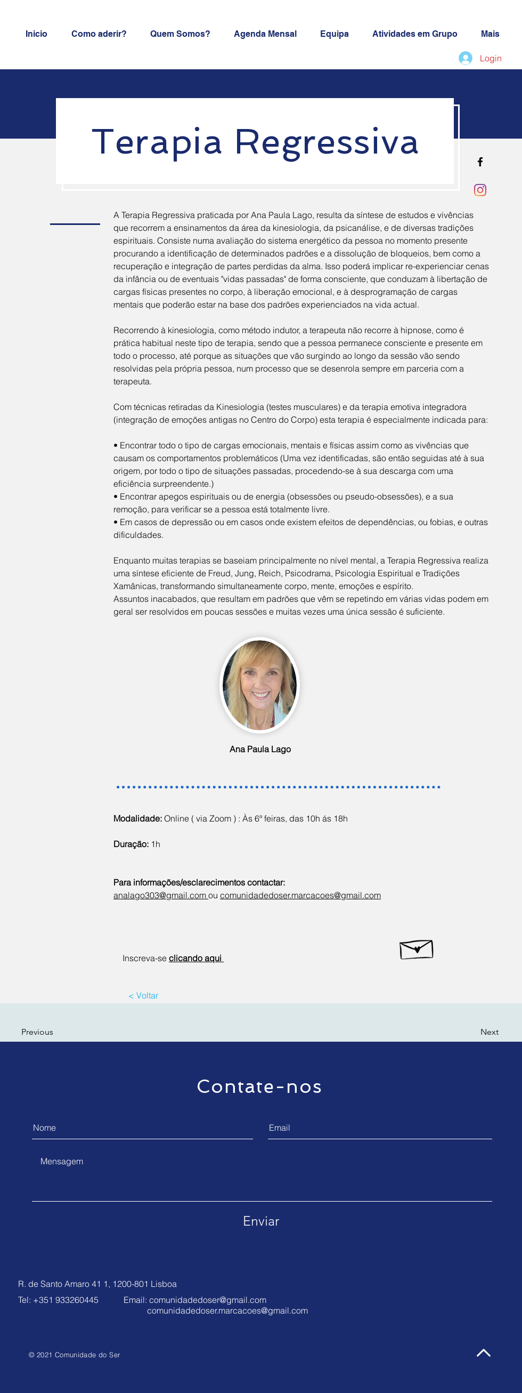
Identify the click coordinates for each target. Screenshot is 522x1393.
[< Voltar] (143, 995)
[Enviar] (261, 1220)
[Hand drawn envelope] (417, 946)
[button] (52, 1032)
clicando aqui (196, 958)
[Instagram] (480, 190)
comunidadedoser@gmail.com (207, 1299)
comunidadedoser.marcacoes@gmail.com (227, 1310)
